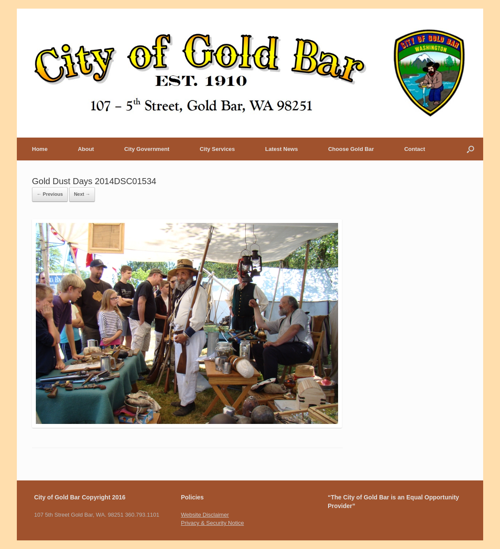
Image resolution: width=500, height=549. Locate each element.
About (86, 149)
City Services (217, 149)
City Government (147, 149)
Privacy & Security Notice (212, 523)
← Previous (50, 194)
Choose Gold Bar (351, 149)
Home (39, 149)
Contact (414, 149)
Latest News (281, 149)
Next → (82, 194)
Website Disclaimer (205, 514)
